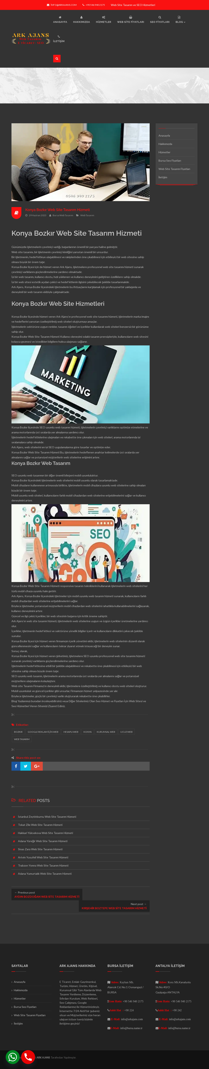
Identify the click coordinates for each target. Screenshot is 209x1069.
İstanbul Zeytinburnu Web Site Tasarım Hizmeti (47, 816)
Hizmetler (164, 152)
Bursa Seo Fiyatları (170, 160)
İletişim (163, 177)
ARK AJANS (44, 1057)
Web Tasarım (87, 215)
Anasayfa (164, 135)
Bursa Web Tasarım (63, 215)
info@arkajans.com (61, 4)
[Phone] (28, 1057)
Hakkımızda (165, 144)
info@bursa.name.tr (131, 1028)
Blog (14, 701)
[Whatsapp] (13, 1057)
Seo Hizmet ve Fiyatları (110, 701)
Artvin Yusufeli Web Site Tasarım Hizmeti (43, 857)
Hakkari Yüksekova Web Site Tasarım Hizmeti (45, 833)
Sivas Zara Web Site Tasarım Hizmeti (40, 849)
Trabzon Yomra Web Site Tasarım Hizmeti (43, 865)
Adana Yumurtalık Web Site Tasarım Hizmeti (45, 873)
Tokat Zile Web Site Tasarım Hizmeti (40, 824)
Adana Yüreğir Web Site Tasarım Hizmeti (42, 841)
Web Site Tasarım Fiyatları (174, 169)
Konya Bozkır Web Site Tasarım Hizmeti (57, 210)
